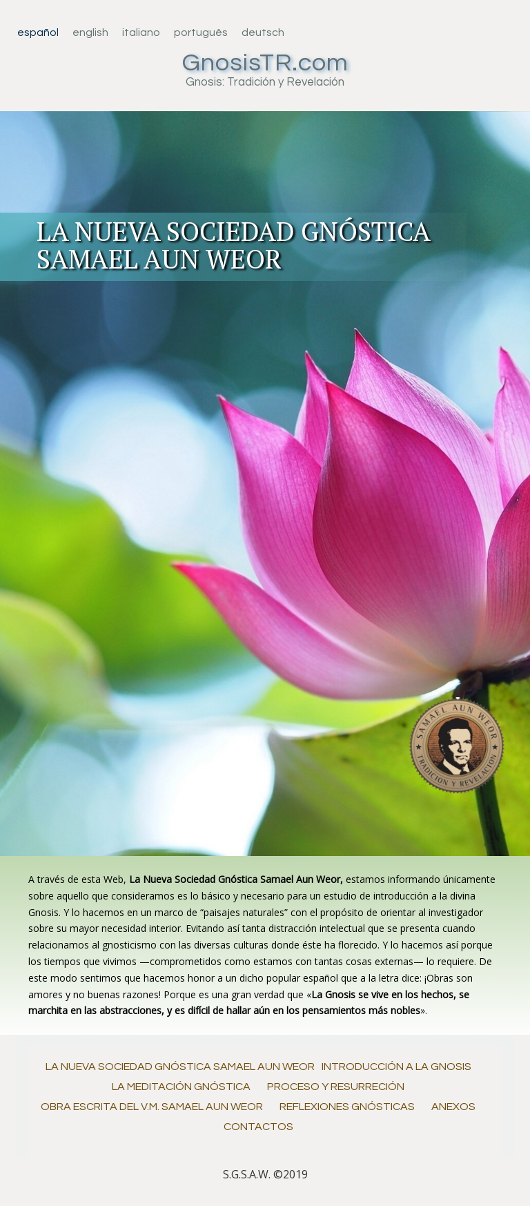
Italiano (141, 32)
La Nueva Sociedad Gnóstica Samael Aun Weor (180, 1066)
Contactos (258, 1126)
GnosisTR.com (265, 63)
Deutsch (263, 32)
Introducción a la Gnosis (396, 1066)
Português (201, 32)
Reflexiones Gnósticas (347, 1106)
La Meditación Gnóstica (181, 1086)
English (90, 32)
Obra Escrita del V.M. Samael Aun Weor (152, 1106)
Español (38, 32)
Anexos (453, 1106)
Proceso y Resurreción (335, 1086)
